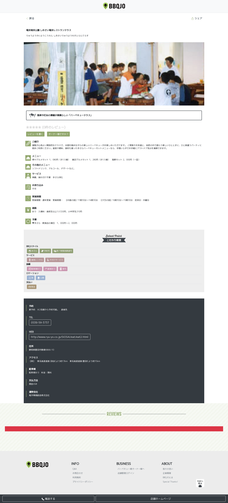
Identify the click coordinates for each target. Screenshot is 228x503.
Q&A (75, 468)
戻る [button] (30, 18)
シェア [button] (196, 18)
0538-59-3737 (40, 322)
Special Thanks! (170, 481)
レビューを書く (35, 134)
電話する (48, 498)
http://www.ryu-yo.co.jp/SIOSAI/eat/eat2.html (59, 337)
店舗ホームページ (161, 498)
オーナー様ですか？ (58, 134)
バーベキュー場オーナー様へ (131, 468)
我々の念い (168, 468)
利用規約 (77, 477)
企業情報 (167, 473)
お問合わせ (78, 473)
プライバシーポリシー (83, 481)
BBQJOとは (168, 477)
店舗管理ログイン (126, 473)
